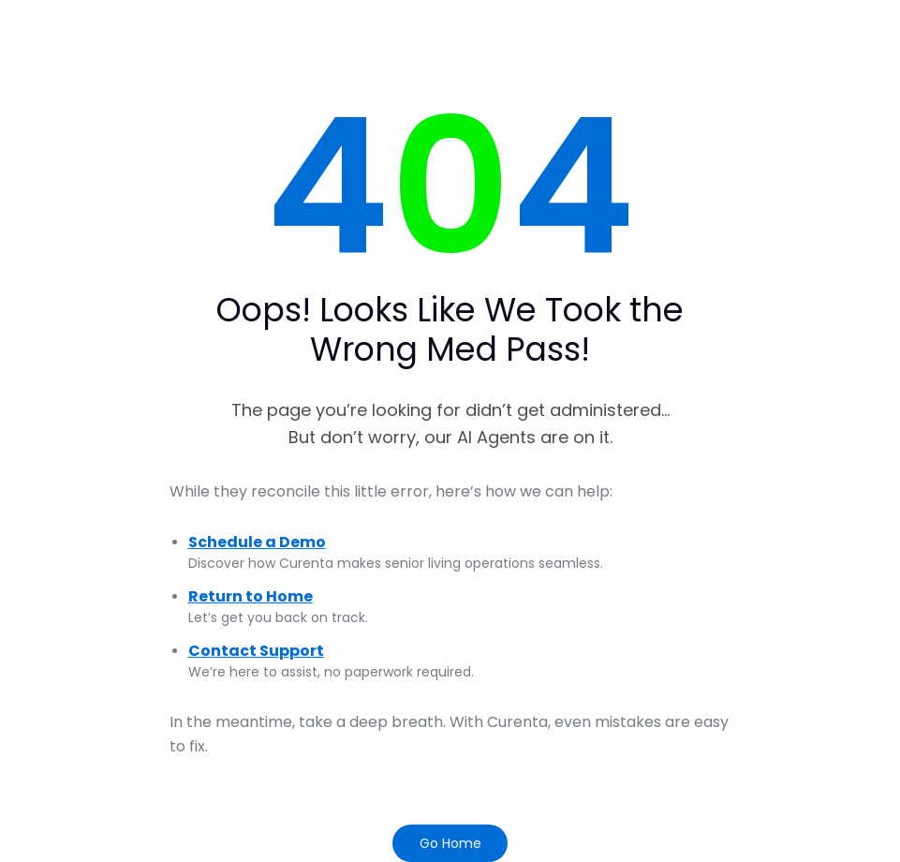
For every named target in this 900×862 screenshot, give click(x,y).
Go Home (450, 843)
